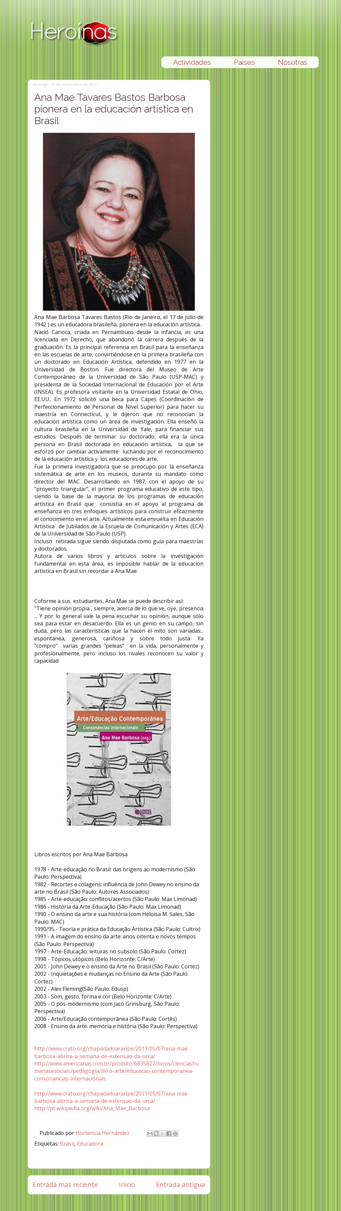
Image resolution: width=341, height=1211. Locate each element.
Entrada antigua (180, 1184)
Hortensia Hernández (103, 1133)
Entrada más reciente (65, 1184)
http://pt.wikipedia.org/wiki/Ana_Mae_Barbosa (92, 1108)
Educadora (90, 1143)
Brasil (67, 1143)
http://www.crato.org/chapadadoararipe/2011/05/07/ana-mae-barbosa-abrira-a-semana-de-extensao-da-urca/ (111, 1052)
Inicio (127, 1184)
